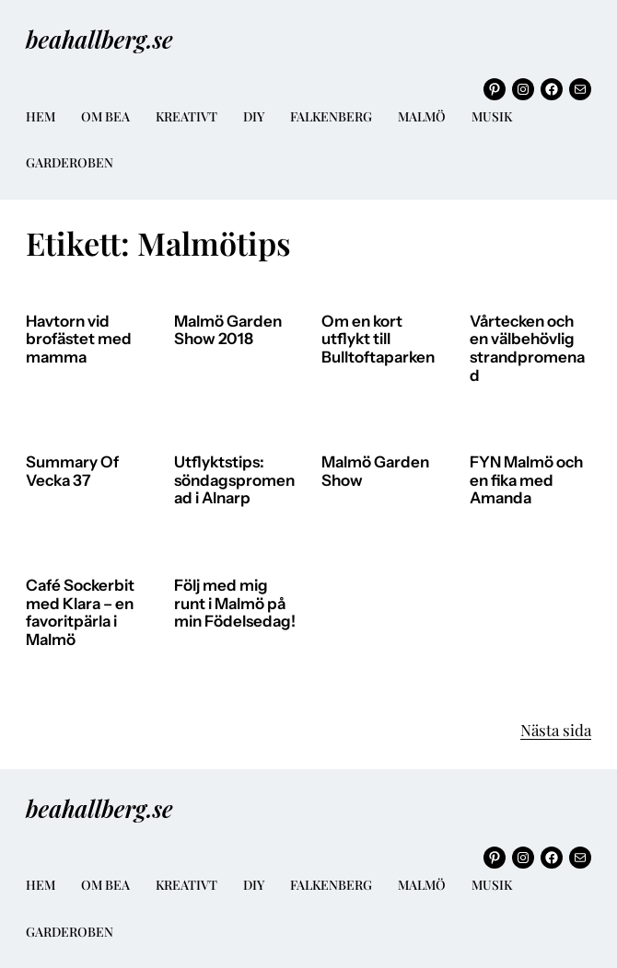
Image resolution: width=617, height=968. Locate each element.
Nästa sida (555, 730)
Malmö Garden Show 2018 (228, 331)
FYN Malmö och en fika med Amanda (526, 480)
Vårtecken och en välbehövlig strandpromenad (527, 349)
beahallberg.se (99, 38)
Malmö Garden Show (375, 472)
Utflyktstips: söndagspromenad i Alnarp (234, 480)
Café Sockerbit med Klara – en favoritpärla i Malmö (80, 613)
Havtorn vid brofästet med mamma (79, 339)
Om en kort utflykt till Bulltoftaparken (378, 339)
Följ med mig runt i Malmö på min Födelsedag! (235, 603)
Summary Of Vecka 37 (72, 472)
